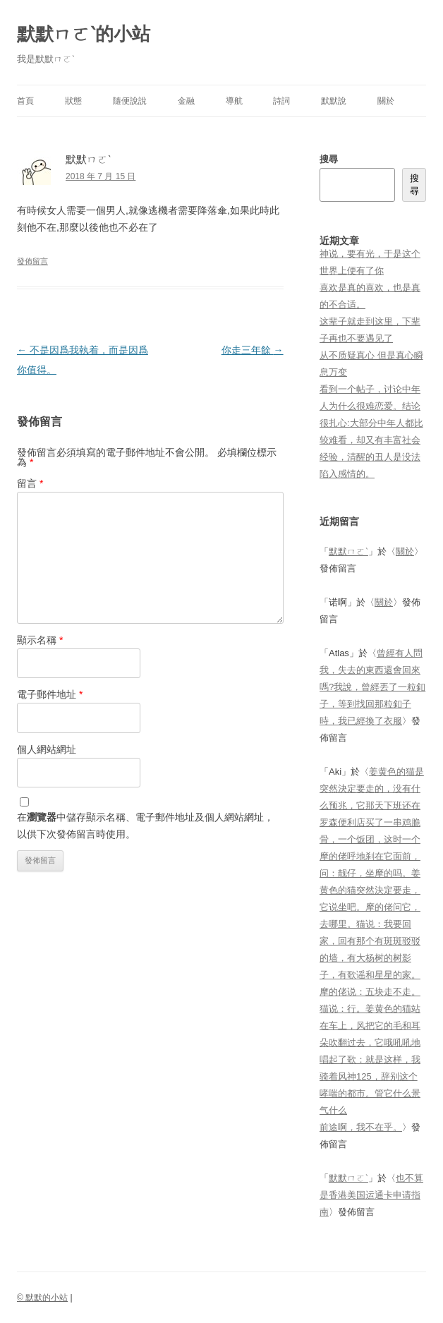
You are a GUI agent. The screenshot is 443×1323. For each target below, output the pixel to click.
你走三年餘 (253, 350)
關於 (385, 101)
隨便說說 (130, 101)
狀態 (73, 101)
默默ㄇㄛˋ (348, 551)
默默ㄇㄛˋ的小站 (83, 33)
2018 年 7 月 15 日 (100, 176)
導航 (234, 101)
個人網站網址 (46, 749)
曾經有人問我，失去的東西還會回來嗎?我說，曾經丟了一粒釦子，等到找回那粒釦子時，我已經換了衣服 (372, 687)
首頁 (25, 101)
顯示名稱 (40, 640)
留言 (30, 483)
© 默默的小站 (42, 1298)
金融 (186, 101)
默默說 (333, 101)
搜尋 (329, 159)
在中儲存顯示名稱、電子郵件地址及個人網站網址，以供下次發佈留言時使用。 (145, 825)
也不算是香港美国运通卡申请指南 (371, 1195)
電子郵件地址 (50, 694)
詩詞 (281, 101)
